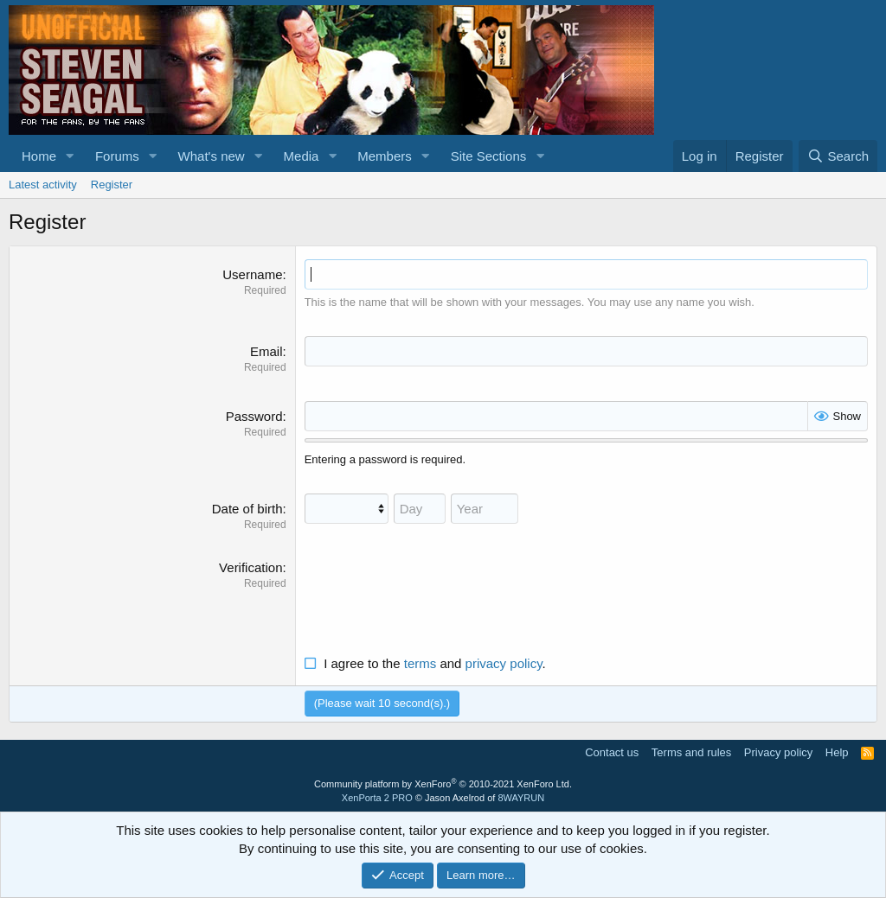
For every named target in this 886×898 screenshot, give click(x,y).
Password (254, 416)
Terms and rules (691, 752)
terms (420, 663)
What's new (211, 156)
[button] (70, 156)
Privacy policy (778, 752)
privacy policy (504, 663)
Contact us (612, 752)
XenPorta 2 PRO (377, 798)
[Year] (484, 509)
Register (111, 184)
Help (837, 752)
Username (252, 274)
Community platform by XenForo (443, 784)
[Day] (420, 509)
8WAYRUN (521, 798)
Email (266, 351)
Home (39, 156)
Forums (117, 156)
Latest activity (43, 184)
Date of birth (247, 508)
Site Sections (489, 156)
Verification (250, 567)
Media (301, 156)
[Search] (838, 156)
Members (384, 156)
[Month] (346, 509)
